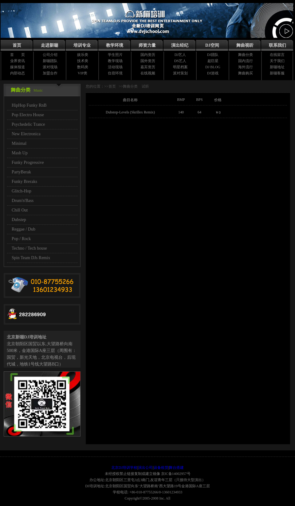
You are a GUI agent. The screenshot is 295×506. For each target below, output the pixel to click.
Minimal (19, 143)
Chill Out (20, 210)
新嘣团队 (50, 61)
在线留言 (277, 55)
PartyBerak (21, 172)
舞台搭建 (176, 467)
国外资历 (147, 61)
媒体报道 (17, 67)
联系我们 (277, 45)
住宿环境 (115, 73)
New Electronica (26, 134)
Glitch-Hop (21, 191)
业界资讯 (17, 61)
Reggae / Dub (23, 229)
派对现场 (50, 67)
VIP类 (82, 73)
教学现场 (115, 61)
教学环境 (114, 45)
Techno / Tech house (29, 248)
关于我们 (277, 61)
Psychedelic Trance (28, 124)
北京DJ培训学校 (124, 467)
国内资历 (147, 55)
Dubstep (19, 219)
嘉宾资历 (147, 67)
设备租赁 (161, 467)
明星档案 (180, 67)
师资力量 (147, 45)
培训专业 (82, 45)
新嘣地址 (277, 67)
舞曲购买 (245, 73)
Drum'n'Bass (22, 200)
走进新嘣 (49, 45)
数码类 (82, 67)
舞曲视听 (245, 45)
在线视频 (147, 73)
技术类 (82, 61)
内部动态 (17, 73)
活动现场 (115, 67)
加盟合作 (50, 73)
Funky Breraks (24, 181)
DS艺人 (180, 61)
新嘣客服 (277, 73)
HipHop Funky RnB (29, 105)
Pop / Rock (21, 238)
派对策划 (180, 73)
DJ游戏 (212, 73)
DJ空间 (212, 45)
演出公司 (145, 467)
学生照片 (115, 55)
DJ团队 (212, 55)
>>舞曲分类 (128, 86)
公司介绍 (50, 55)
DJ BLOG (212, 67)
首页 (17, 45)
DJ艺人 (180, 55)
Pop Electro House (28, 115)
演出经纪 (179, 45)
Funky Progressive (28, 162)
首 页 (17, 55)
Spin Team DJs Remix (31, 257)
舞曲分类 (245, 55)
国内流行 (245, 61)
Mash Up (20, 153)
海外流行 (245, 67)
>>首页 (110, 86)
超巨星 (212, 61)
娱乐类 (82, 55)
